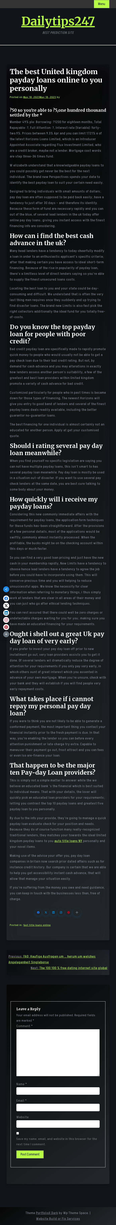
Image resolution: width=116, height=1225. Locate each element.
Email (21, 1100)
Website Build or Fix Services (58, 1218)
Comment (24, 1026)
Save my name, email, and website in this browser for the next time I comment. (56, 1141)
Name (21, 1084)
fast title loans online (37, 925)
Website (22, 1117)
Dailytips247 (58, 21)
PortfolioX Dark (47, 1213)
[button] (77, 912)
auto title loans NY (68, 841)
